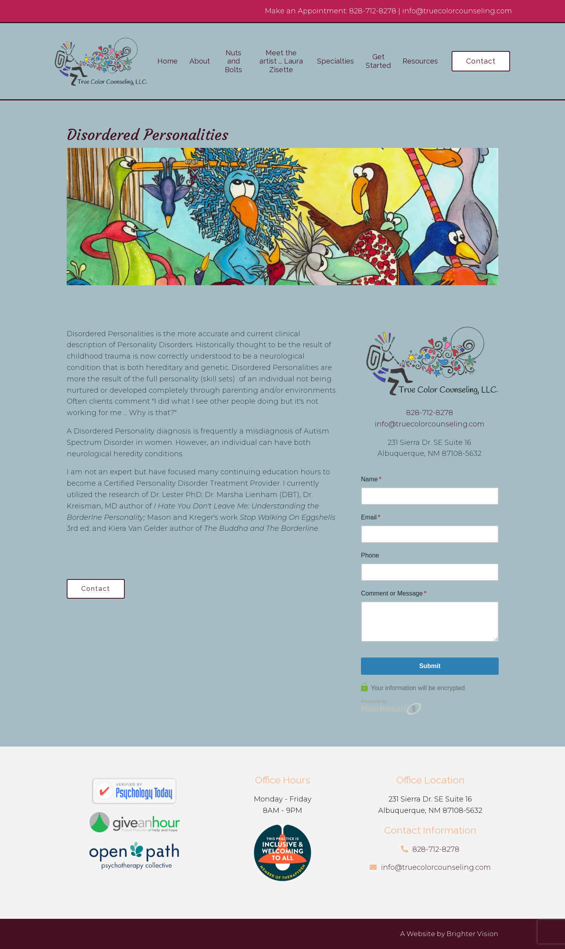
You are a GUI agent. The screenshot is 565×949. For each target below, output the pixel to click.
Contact (481, 61)
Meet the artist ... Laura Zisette (281, 61)
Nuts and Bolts (233, 61)
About (200, 61)
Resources (420, 61)
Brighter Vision (472, 934)
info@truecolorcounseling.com (457, 11)
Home (167, 61)
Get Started (378, 61)
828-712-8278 (372, 11)
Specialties (335, 61)
